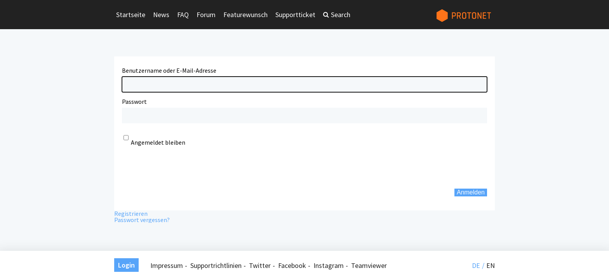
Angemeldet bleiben (158, 142)
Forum (206, 14)
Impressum (166, 265)
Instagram (328, 265)
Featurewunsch (245, 14)
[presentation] (181, 167)
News (161, 14)
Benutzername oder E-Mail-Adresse (169, 70)
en (490, 265)
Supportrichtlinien (216, 265)
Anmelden (471, 192)
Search (340, 14)
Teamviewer (369, 265)
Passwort (134, 101)
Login (126, 265)
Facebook (292, 265)
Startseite (130, 14)
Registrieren (131, 213)
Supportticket (295, 14)
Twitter (260, 265)
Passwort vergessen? (142, 220)
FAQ (183, 14)
